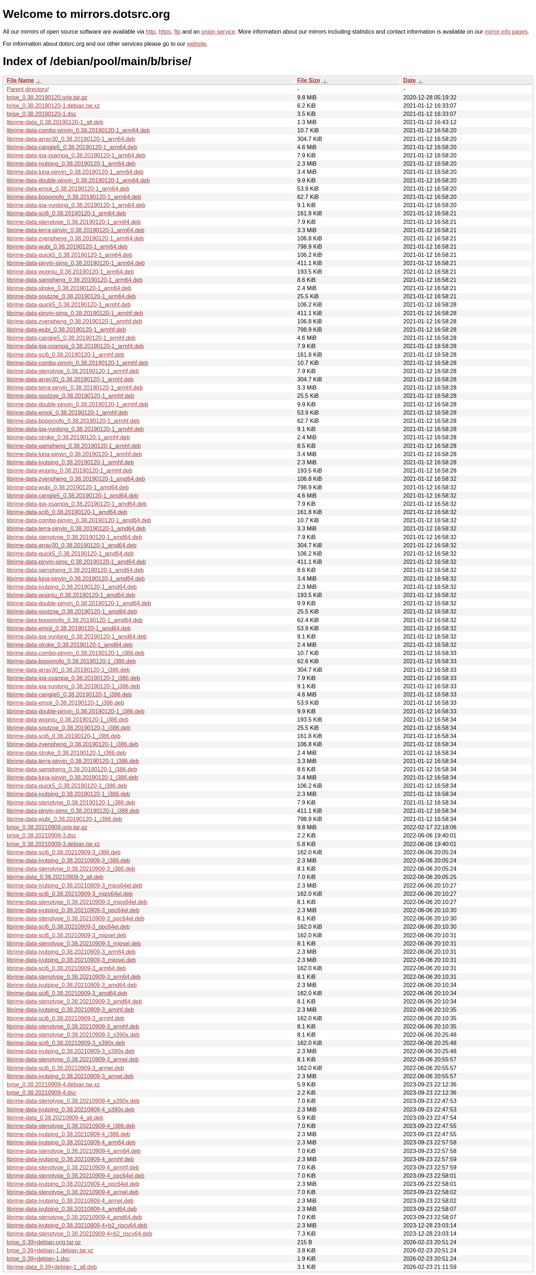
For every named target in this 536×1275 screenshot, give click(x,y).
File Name (20, 80)
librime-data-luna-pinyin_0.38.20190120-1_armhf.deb (74, 454)
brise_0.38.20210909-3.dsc (41, 835)
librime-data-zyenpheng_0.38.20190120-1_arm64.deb (75, 238)
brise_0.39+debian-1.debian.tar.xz (50, 1250)
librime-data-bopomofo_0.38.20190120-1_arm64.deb (74, 197)
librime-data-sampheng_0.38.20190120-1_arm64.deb (75, 280)
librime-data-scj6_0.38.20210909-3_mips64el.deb (69, 894)
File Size (308, 80)
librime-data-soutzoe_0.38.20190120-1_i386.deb (68, 728)
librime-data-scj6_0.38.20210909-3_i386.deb (64, 852)
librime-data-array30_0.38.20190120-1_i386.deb (68, 670)
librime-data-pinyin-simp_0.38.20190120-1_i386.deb (73, 811)
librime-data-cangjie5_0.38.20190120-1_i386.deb (69, 695)
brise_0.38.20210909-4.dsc (41, 1093)
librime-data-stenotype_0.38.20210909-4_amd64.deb (74, 1217)
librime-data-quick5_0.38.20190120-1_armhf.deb (69, 305)
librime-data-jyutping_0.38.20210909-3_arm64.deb (71, 952)
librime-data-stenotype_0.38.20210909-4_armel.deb (73, 1192)
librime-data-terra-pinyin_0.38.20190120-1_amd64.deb (76, 529)
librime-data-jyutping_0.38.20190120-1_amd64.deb (72, 587)
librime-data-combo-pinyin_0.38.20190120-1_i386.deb (75, 653)
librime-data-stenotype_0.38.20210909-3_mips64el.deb (77, 902)
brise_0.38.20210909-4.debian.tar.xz (53, 1084)
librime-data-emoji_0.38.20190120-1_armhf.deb (67, 413)
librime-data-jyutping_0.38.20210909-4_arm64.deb (71, 1142)
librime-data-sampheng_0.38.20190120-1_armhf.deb (74, 446)
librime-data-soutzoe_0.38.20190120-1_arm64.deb (71, 296)
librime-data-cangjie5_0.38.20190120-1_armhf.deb (71, 338)
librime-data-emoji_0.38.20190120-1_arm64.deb (68, 189)
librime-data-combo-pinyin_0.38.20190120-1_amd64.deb (79, 520)
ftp (177, 32)
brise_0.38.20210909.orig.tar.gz (47, 827)
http (150, 32)
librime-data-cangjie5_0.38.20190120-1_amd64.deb (72, 496)
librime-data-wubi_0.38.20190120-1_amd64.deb (68, 487)
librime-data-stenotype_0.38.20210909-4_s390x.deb (73, 1101)
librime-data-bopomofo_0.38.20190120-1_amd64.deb (75, 620)
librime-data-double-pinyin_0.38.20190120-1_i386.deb (75, 711)
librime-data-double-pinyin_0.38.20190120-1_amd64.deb (79, 603)
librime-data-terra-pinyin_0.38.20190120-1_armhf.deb (75, 388)
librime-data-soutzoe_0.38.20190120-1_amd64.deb (72, 612)
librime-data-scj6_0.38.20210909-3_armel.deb (65, 1068)
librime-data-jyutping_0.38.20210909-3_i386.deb (68, 861)
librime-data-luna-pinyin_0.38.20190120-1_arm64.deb (75, 172)
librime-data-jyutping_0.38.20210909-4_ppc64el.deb (73, 1184)
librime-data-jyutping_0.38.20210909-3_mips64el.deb (74, 886)
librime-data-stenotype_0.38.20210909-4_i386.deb (71, 1126)
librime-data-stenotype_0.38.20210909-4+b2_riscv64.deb (79, 1234)
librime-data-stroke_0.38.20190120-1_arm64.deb (69, 288)
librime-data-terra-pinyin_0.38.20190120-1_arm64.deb (75, 230)
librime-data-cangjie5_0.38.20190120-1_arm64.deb (72, 147)
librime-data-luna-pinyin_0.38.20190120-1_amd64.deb (76, 579)
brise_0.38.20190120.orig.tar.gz (47, 97)
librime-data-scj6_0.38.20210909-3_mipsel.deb (66, 935)
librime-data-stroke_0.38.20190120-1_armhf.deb (68, 437)
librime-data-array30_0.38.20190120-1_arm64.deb (71, 139)
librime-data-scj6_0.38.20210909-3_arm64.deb (66, 968)
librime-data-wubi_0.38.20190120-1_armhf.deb (66, 330)
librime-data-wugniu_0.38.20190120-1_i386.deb (68, 720)
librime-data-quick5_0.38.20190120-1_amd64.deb (70, 554)
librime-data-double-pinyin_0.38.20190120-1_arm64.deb (78, 180)
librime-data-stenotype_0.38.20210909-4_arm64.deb (74, 1151)
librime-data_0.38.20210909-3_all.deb (55, 877)
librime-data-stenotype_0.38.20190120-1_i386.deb (71, 803)
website (196, 44)
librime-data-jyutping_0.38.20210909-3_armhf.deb (70, 1010)
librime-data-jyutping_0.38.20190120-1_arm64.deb (71, 164)
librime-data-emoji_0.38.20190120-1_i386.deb (65, 703)
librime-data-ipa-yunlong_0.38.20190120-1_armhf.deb (75, 429)
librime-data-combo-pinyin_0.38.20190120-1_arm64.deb (78, 130)
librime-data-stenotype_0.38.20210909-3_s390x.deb (73, 1035)
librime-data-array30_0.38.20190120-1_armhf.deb (70, 379)
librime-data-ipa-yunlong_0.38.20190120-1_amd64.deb (77, 637)
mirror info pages (506, 32)
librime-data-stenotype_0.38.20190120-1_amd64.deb (74, 537)
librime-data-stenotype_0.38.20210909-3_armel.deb (73, 1059)
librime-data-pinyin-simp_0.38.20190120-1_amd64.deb (76, 562)
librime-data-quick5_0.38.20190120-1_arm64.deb (69, 255)
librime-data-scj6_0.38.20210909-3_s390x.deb (66, 1043)
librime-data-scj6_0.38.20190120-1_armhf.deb (65, 355)
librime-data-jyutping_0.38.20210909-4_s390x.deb (71, 1110)
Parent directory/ (28, 89)
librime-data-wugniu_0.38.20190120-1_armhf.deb (69, 471)
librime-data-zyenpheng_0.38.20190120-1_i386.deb (72, 744)
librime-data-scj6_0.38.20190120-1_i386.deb (64, 736)
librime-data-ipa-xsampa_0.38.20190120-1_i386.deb (73, 678)
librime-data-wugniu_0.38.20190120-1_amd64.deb (71, 595)
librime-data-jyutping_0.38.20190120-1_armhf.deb (70, 462)
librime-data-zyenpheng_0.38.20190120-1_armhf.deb (74, 321)
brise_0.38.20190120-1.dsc (41, 114)
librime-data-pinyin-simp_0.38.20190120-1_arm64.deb (76, 263)
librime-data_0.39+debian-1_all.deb (52, 1267)
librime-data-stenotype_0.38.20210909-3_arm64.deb (74, 977)
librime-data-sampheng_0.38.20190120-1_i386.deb (72, 769)
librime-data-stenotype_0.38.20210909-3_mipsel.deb (74, 944)
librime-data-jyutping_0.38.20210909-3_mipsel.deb (71, 960)
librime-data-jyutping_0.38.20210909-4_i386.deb (68, 1134)
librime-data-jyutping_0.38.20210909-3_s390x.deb (71, 1051)
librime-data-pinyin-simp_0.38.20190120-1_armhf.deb (75, 313)
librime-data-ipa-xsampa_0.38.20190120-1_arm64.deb (76, 155)
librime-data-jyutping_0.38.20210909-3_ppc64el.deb (73, 910)
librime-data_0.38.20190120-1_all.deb (55, 122)
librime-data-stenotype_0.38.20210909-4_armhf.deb (73, 1167)
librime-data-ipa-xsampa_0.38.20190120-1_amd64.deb (76, 504)
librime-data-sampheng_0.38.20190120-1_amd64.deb (75, 570)
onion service (218, 32)
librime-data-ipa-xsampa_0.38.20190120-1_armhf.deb (75, 346)
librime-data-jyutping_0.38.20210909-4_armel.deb (70, 1201)
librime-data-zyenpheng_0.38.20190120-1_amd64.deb (76, 479)
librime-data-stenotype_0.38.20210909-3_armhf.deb (73, 1027)
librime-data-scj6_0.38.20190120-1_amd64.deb (67, 512)
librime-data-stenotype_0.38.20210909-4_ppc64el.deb (75, 1176)
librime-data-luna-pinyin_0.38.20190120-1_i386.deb (72, 778)
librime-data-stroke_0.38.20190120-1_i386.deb (66, 753)
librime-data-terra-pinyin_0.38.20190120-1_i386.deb (73, 761)
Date (409, 80)
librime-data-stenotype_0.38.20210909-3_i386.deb (71, 869)
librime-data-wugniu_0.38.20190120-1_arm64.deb (70, 272)
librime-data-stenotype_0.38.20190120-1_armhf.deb (73, 371)
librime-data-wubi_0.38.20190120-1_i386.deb (64, 819)
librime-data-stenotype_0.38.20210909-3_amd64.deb (74, 1001)
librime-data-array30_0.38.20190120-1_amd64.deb (71, 545)
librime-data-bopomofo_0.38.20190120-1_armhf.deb (73, 421)
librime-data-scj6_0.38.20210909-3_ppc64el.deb (68, 927)
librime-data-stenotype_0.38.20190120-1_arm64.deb (74, 222)
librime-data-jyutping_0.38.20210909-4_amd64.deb (72, 1209)
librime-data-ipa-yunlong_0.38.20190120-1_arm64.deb (76, 205)
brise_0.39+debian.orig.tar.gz (44, 1242)
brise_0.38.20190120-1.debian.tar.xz (53, 106)
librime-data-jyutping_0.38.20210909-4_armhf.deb (70, 1159)
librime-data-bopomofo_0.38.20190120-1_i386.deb (71, 661)
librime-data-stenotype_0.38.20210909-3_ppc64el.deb (75, 918)
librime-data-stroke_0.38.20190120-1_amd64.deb (69, 645)
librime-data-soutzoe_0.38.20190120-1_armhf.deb (70, 396)
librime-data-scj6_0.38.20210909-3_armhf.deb (65, 1018)
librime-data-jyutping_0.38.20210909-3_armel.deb (70, 1076)
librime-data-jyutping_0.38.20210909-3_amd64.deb (72, 985)
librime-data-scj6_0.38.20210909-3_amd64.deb (67, 993)
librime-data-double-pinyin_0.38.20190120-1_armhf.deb (77, 404)
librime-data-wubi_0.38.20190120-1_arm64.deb (67, 247)
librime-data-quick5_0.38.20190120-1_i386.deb (67, 786)
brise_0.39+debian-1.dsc (38, 1259)
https (165, 32)
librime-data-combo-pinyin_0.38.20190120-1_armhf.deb (77, 363)
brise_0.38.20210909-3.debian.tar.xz (53, 844)
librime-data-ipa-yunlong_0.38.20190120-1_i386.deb (73, 686)
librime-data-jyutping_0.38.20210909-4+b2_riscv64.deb (77, 1225)
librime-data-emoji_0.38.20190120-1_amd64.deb (69, 628)
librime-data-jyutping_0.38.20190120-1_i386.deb (68, 794)
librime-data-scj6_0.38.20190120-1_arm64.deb (66, 213)
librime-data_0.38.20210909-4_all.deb (55, 1118)
